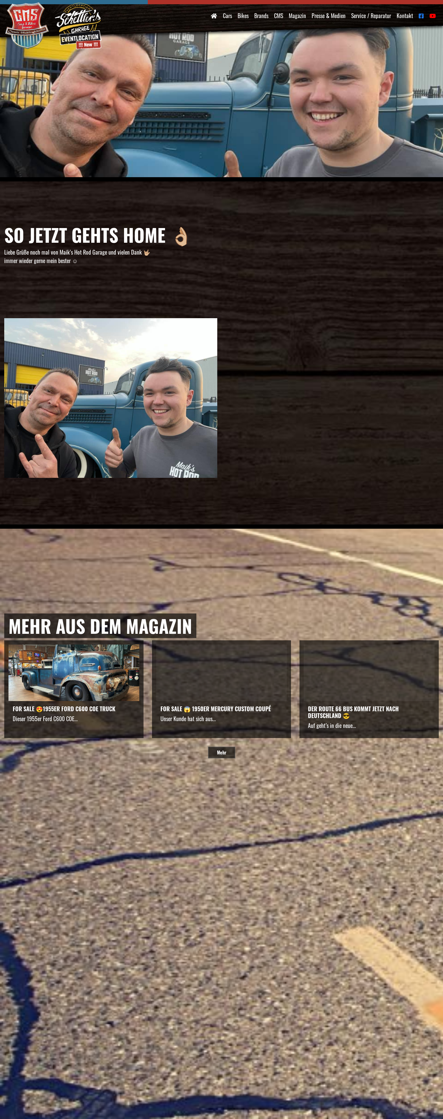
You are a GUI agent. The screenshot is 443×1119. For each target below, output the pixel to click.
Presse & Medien (329, 15)
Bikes (243, 15)
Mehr (221, 752)
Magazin (297, 15)
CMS (278, 15)
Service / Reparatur (371, 15)
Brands (261, 15)
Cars (227, 15)
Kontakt (405, 15)
